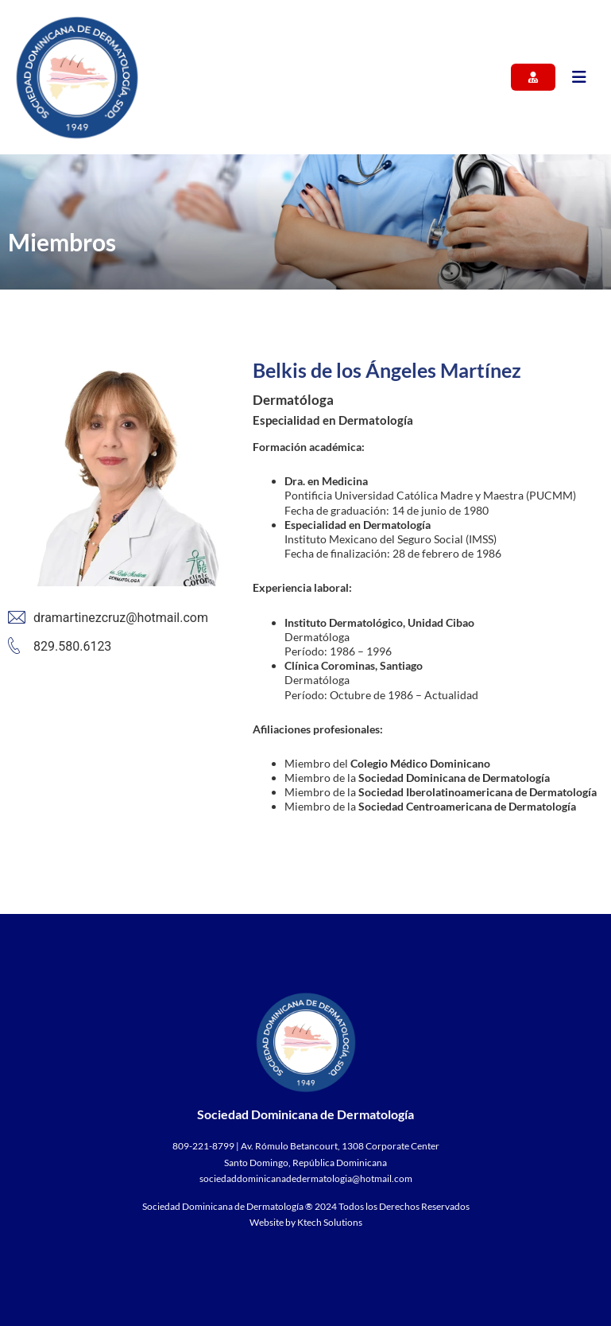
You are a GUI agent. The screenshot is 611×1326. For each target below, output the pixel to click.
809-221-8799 (203, 1146)
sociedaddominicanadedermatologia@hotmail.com (305, 1178)
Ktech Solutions (329, 1222)
